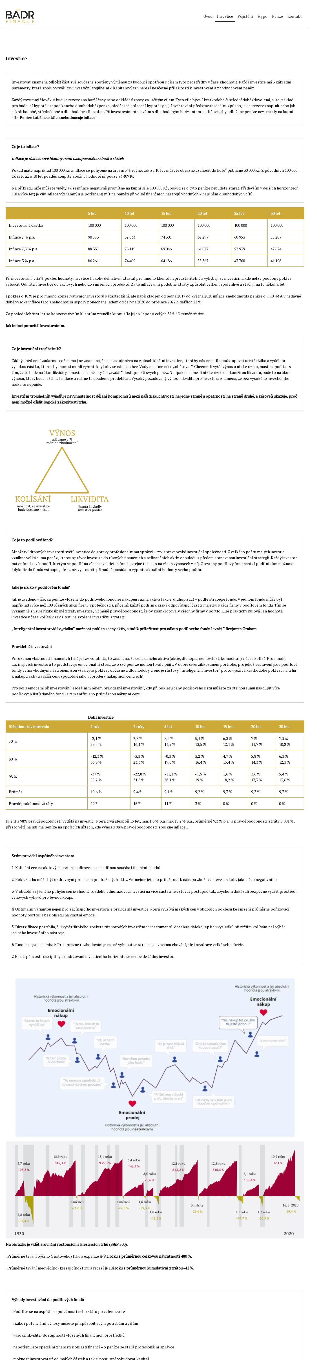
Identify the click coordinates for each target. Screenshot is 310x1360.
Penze (277, 16)
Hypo (262, 16)
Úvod (207, 16)
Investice (225, 16)
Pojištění (245, 16)
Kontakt (294, 16)
